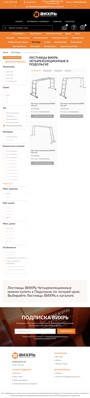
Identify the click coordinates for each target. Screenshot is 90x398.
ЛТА (7, 95)
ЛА (7, 92)
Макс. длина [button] (9, 224)
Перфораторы (78, 38)
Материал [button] (8, 132)
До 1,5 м (9, 241)
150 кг (8, 197)
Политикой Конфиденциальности (56, 336)
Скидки (58, 373)
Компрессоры (24, 38)
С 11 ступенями (12, 176)
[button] (52, 3)
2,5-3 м (8, 208)
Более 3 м (9, 214)
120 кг (8, 194)
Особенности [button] (9, 248)
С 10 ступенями (12, 173)
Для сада (9, 78)
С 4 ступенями (11, 154)
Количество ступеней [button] (13, 146)
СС (7, 102)
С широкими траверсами (15, 270)
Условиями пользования (43, 338)
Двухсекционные (12, 113)
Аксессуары (35, 46)
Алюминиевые (11, 137)
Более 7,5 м (10, 238)
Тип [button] (4, 108)
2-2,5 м (8, 211)
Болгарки (10, 38)
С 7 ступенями (11, 164)
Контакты (70, 21)
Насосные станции (54, 34)
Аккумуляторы (60, 42)
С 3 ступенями (11, 151)
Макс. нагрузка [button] (10, 189)
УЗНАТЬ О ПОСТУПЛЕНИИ (42, 116)
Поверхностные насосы (18, 42)
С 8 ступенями (11, 167)
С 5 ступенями (11, 157)
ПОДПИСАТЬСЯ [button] (66, 331)
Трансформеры (12, 119)
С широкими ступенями (15, 266)
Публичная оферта (21, 380)
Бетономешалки (41, 38)
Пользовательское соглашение (25, 384)
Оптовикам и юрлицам (38, 21)
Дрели (68, 34)
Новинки (57, 21)
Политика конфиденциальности (68, 377)
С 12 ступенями (12, 180)
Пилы (77, 34)
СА (7, 99)
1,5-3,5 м (9, 229)
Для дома (9, 75)
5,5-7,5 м (9, 235)
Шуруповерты (36, 34)
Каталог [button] (19, 21)
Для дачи (9, 72)
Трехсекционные (12, 122)
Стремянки (10, 116)
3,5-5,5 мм (10, 232)
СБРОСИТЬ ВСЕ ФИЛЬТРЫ (15, 62)
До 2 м (8, 217)
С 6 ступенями (11, 161)
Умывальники (76, 42)
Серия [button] (6, 87)
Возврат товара (62, 364)
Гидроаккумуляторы (68, 46)
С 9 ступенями (11, 170)
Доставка (59, 357)
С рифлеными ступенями (15, 258)
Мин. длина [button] (8, 203)
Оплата (58, 360)
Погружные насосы (60, 38)
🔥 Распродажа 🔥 (18, 34)
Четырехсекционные (14, 126)
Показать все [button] (8, 183)
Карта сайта (18, 377)
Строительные (11, 81)
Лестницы (36, 42)
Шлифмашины (50, 46)
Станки (47, 42)
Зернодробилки (19, 46)
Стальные (9, 140)
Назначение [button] (9, 67)
